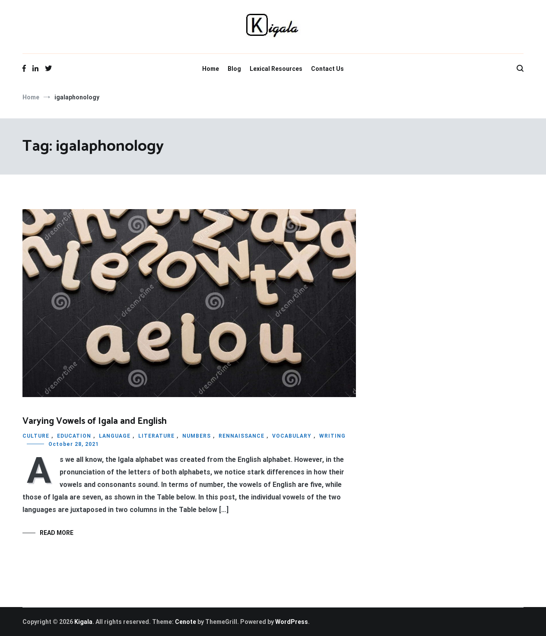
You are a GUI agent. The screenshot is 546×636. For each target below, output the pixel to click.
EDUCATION (74, 436)
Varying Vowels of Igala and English (94, 421)
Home (210, 68)
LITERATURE (156, 436)
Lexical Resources (276, 68)
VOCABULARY (291, 436)
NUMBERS (196, 436)
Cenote (185, 621)
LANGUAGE (114, 436)
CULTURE (35, 436)
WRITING (332, 436)
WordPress (291, 621)
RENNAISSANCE (241, 436)
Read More (56, 532)
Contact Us (327, 68)
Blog (234, 68)
